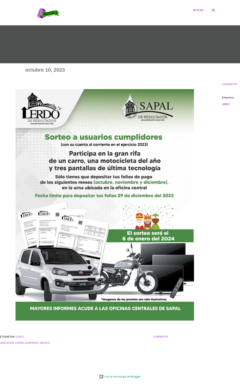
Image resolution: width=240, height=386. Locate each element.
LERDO (226, 104)
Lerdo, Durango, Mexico (33, 342)
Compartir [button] (229, 84)
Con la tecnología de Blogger (120, 376)
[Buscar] (198, 10)
